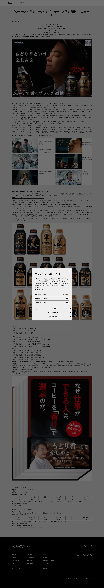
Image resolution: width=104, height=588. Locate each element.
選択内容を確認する (53, 312)
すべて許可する (53, 308)
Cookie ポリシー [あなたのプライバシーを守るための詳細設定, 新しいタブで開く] (39, 289)
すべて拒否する (53, 316)
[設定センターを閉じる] (68, 271)
